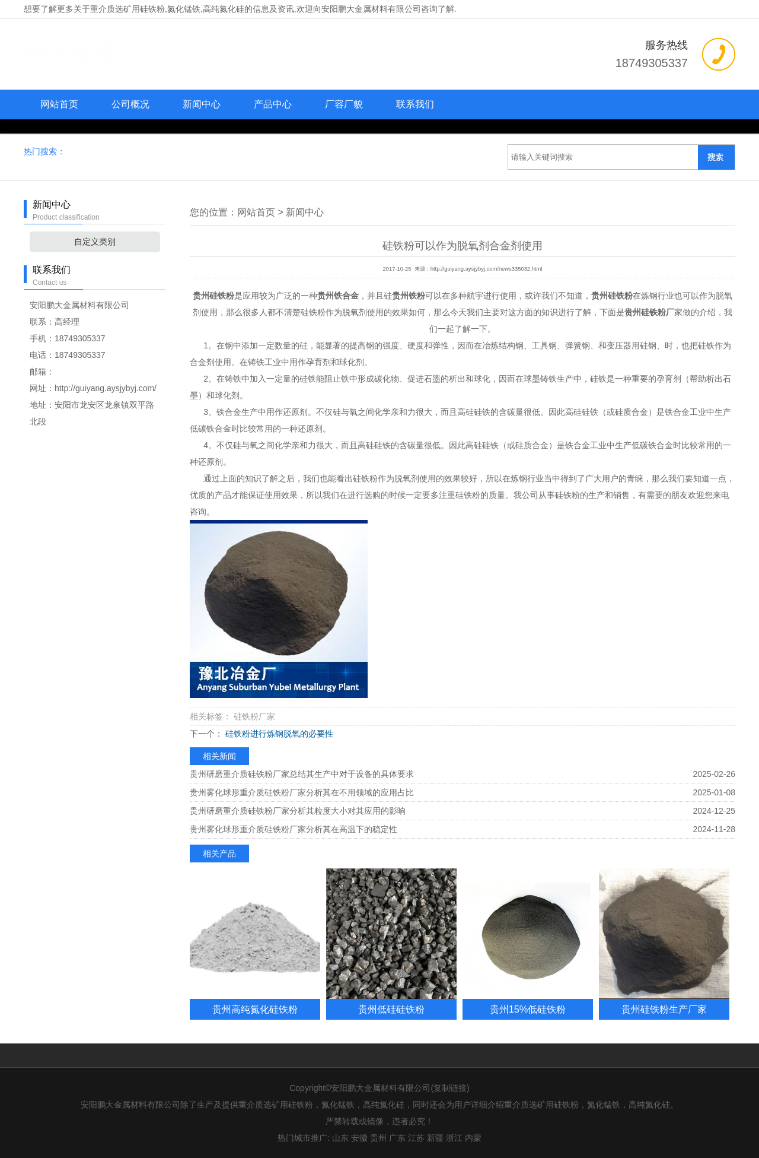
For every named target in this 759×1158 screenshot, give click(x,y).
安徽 (359, 1138)
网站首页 (59, 104)
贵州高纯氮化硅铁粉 (255, 1009)
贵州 (378, 1138)
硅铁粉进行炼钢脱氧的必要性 (278, 733)
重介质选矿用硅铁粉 (127, 9)
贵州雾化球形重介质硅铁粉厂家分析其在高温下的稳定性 (293, 829)
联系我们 (415, 104)
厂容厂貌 (344, 104)
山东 (340, 1138)
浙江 (454, 1138)
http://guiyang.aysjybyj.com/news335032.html (486, 269)
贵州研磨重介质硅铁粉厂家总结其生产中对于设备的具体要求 (302, 774)
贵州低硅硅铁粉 (391, 1009)
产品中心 (273, 104)
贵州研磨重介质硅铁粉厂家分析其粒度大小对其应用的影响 (298, 811)
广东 (397, 1138)
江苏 (416, 1138)
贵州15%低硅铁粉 (528, 1009)
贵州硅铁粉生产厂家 (664, 1009)
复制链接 (450, 1088)
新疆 (435, 1138)
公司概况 (130, 104)
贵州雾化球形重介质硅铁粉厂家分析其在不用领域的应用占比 (302, 792)
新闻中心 (202, 104)
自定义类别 (95, 241)
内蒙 (473, 1138)
